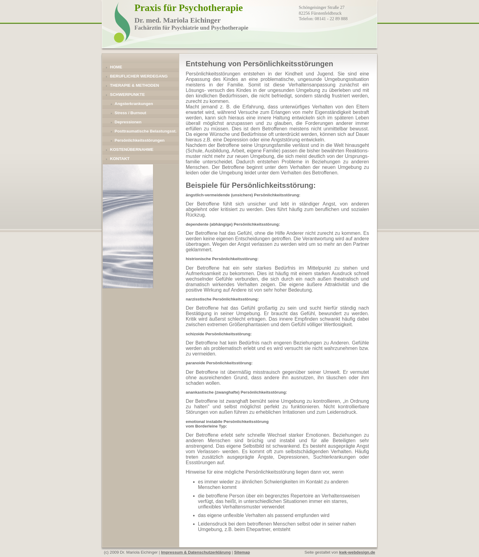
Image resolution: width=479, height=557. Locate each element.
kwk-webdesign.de (357, 552)
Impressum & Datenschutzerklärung (196, 552)
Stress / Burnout (130, 113)
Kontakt (120, 158)
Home (116, 67)
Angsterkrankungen (134, 103)
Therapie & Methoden (134, 85)
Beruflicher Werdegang (139, 76)
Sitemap (242, 552)
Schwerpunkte (127, 94)
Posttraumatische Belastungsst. (146, 131)
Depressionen (128, 122)
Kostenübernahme (131, 149)
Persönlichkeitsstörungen (140, 140)
